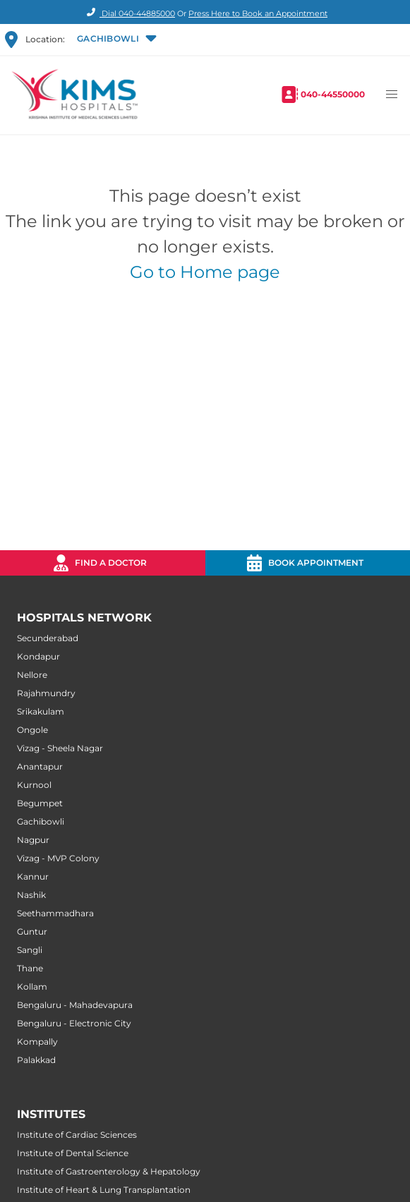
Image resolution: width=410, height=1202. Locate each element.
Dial (129, 13)
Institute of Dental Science (72, 1153)
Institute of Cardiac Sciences (77, 1134)
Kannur (33, 876)
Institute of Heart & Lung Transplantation (104, 1189)
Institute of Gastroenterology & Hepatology (108, 1171)
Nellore (32, 674)
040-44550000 (333, 94)
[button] (115, 39)
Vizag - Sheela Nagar (60, 748)
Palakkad (36, 1060)
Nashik (31, 895)
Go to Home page (205, 272)
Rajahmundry (46, 693)
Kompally (37, 1041)
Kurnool (34, 784)
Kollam (32, 986)
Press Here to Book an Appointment (257, 13)
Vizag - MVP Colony (58, 858)
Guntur (32, 931)
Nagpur (33, 839)
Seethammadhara (55, 913)
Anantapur (40, 766)
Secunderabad (47, 638)
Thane (30, 968)
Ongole (32, 729)
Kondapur (38, 656)
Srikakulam (40, 711)
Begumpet (40, 803)
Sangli (29, 950)
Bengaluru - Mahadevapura (75, 1005)
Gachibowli (40, 821)
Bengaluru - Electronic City (74, 1023)
